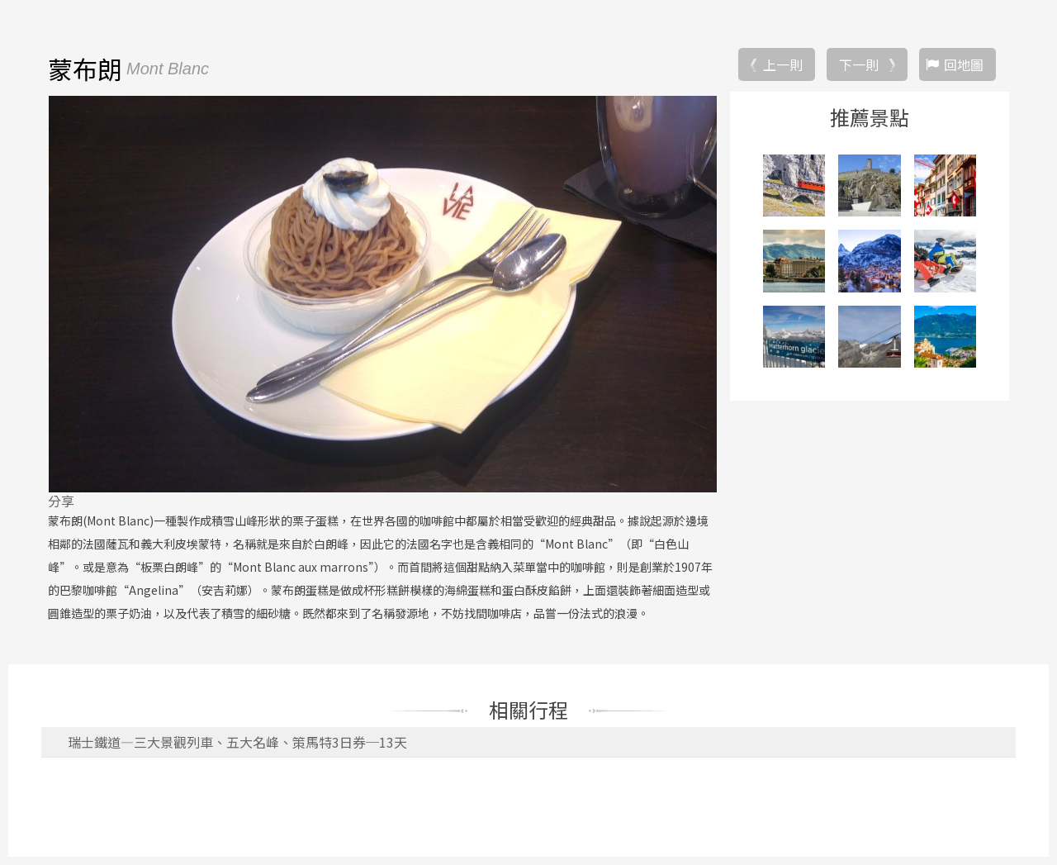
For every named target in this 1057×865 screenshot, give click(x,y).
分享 (61, 501)
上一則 (783, 64)
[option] (382, 294)
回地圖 (964, 64)
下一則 (859, 64)
